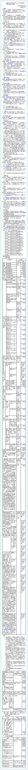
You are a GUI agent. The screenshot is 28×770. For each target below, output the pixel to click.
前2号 (7, 56)
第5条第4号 (8, 166)
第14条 (7, 199)
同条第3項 (13, 65)
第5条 (7, 109)
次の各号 (12, 61)
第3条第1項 (10, 62)
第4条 (7, 197)
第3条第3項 (8, 73)
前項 (5, 38)
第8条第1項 (13, 197)
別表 (12, 117)
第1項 (11, 45)
